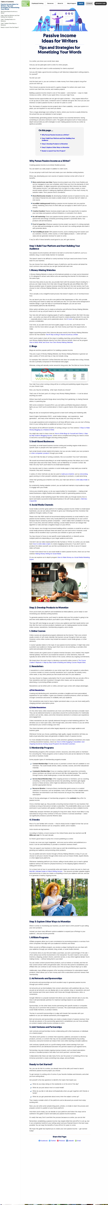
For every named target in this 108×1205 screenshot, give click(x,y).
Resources (50, 3)
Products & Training (37, 3)
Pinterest (62, 1141)
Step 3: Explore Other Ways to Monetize (55, 147)
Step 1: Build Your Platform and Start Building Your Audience (10, 16)
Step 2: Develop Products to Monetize (55, 144)
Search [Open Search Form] (89, 3)
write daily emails (81, 480)
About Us (60, 3)
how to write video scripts (42, 544)
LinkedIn (71, 1141)
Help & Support (71, 3)
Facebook (44, 1141)
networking (84, 474)
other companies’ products (40, 453)
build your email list (67, 474)
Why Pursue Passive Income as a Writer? (55, 135)
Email (79, 1141)
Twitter (53, 1141)
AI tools (69, 319)
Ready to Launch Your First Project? (53, 151)
